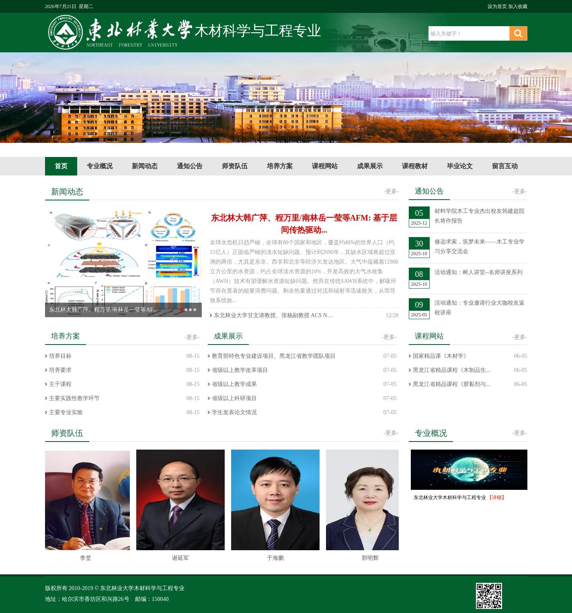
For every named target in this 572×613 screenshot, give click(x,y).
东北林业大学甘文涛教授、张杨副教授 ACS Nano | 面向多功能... (274, 315)
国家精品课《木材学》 (441, 356)
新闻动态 (145, 166)
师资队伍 (235, 166)
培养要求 (60, 370)
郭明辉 (371, 558)
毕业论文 (460, 166)
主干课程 (60, 384)
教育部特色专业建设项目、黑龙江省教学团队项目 (274, 356)
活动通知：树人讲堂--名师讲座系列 (479, 272)
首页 (61, 166)
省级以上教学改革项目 (240, 370)
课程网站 (325, 166)
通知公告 (190, 166)
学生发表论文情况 (234, 412)
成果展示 (370, 166)
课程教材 (415, 166)
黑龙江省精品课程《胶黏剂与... (451, 384)
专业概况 (100, 166)
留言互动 (505, 166)
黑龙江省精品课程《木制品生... (451, 370)
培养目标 (60, 356)
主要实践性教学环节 (74, 398)
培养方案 (280, 166)
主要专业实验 (66, 412)
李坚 (86, 558)
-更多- (390, 191)
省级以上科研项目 (234, 398)
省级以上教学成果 (234, 384)
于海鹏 (276, 558)
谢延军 (181, 558)
